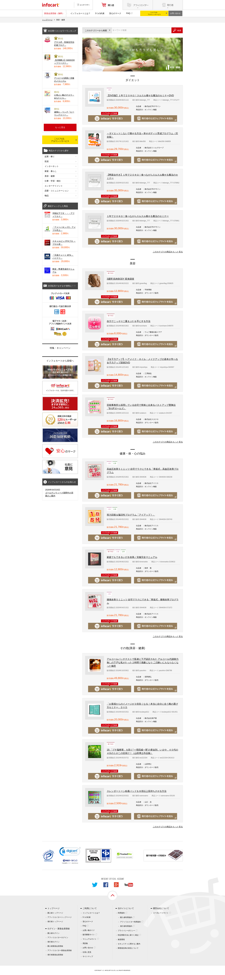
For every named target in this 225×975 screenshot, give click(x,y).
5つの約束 (99, 13)
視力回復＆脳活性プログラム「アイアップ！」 (131, 515)
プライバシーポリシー (126, 931)
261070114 (75, 863)
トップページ (47, 20)
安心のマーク (115, 13)
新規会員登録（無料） (54, 13)
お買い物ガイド (89, 930)
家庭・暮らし (51, 171)
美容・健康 (50, 176)
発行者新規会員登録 (55, 955)
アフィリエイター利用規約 (130, 922)
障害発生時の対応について (128, 948)
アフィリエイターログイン (57, 937)
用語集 (85, 943)
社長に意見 (87, 952)
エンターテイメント (54, 186)
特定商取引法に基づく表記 (128, 935)
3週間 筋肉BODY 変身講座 (120, 279)
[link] (70, 852)
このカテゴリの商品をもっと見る (168, 252)
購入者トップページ (55, 913)
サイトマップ (88, 956)
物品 (47, 195)
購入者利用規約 (126, 917)
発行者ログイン (53, 942)
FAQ (128, 13)
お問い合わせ (175, 13)
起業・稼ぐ (50, 156)
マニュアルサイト (89, 939)
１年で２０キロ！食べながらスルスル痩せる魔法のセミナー (138, 216)
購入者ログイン (53, 933)
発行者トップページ (55, 922)
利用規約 (121, 913)
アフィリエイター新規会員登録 (59, 950)
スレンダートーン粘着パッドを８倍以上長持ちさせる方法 (136, 791)
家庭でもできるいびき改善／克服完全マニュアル (132, 557)
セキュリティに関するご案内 (129, 944)
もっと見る (60, 127)
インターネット (52, 166)
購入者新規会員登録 (55, 946)
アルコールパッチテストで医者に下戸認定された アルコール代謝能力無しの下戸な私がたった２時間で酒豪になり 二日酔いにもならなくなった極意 (143, 662)
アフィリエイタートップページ (59, 917)
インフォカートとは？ (80, 13)
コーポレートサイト (160, 913)
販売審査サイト (89, 935)
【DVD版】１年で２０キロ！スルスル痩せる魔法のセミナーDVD (140, 95)
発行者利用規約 (126, 926)
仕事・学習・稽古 (53, 181)
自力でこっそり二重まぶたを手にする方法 (128, 321)
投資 (47, 161)
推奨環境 (121, 940)
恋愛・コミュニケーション (57, 191)
